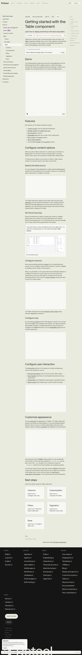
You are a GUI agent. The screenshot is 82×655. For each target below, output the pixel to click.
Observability (7, 70)
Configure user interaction (73, 39)
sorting (33, 137)
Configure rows (74, 35)
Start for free (11, 616)
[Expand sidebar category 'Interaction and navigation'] (22, 64)
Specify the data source (74, 27)
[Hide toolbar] (3, 652)
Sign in (9, 622)
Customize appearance (75, 42)
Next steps (72, 45)
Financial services (50, 565)
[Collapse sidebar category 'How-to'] (22, 24)
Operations (48, 561)
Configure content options (74, 22)
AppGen (28, 554)
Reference (6, 79)
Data (4, 36)
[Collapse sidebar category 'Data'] (22, 36)
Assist (5, 30)
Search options (32, 382)
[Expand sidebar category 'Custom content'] (22, 33)
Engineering (48, 558)
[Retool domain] (34, 652)
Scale (8, 561)
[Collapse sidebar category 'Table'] (22, 44)
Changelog (8, 637)
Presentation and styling (10, 73)
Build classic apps (8, 16)
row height (44, 427)
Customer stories (69, 575)
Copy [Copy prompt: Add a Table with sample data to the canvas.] (63, 52)
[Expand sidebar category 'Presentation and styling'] (22, 73)
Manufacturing (49, 568)
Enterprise (48, 572)
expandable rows (55, 327)
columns (46, 264)
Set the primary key (75, 30)
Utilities (65, 565)
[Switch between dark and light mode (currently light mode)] (70, 3)
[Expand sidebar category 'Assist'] (22, 30)
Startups (47, 575)
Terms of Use (8, 628)
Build (7, 554)
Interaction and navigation (11, 64)
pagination (28, 202)
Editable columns (33, 131)
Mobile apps (29, 568)
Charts (7, 39)
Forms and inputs (8, 62)
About (8, 598)
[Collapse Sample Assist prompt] (45, 49)
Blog (64, 568)
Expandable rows (33, 135)
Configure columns (75, 33)
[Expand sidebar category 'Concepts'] (22, 82)
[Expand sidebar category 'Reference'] (22, 79)
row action (46, 142)
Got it (5, 648)
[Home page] (27, 17)
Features (72, 19)
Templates (67, 561)
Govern (8, 565)
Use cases (67, 554)
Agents (27, 558)
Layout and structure (9, 67)
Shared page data (8, 76)
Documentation (68, 586)
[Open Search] (76, 3)
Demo (63, 113)
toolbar (38, 142)
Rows (7, 59)
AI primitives (29, 561)
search (40, 137)
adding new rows (45, 131)
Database (28, 575)
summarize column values (51, 311)
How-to (5, 24)
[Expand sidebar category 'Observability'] (22, 70)
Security (7, 632)
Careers (9, 602)
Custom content (8, 33)
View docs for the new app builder (58, 35)
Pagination (9, 56)
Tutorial (5, 22)
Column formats (32, 128)
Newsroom (10, 609)
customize (33, 421)
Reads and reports (70, 572)
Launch (8, 558)
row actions (36, 321)
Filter (29, 137)
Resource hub (68, 582)
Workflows (29, 572)
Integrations (67, 558)
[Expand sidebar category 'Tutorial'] (22, 22)
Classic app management (10, 27)
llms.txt (7, 641)
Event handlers (32, 376)
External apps (30, 579)
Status (6, 639)
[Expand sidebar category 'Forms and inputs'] (22, 62)
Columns (8, 47)
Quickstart (6, 19)
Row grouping (32, 133)
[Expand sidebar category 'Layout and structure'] (22, 67)
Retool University (69, 589)
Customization (10, 50)
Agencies (47, 579)
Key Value (7, 42)
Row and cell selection (34, 373)
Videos (65, 579)
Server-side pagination (34, 139)
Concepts (5, 82)
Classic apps (28, 539)
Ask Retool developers (59, 542)
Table (6, 44)
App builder (29, 565)
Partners (9, 605)
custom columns (50, 277)
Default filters (32, 380)
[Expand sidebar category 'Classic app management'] (22, 27)
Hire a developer (69, 593)
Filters (7, 53)
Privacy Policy (8, 630)
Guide (34, 539)
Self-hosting (29, 582)
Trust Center (8, 634)
